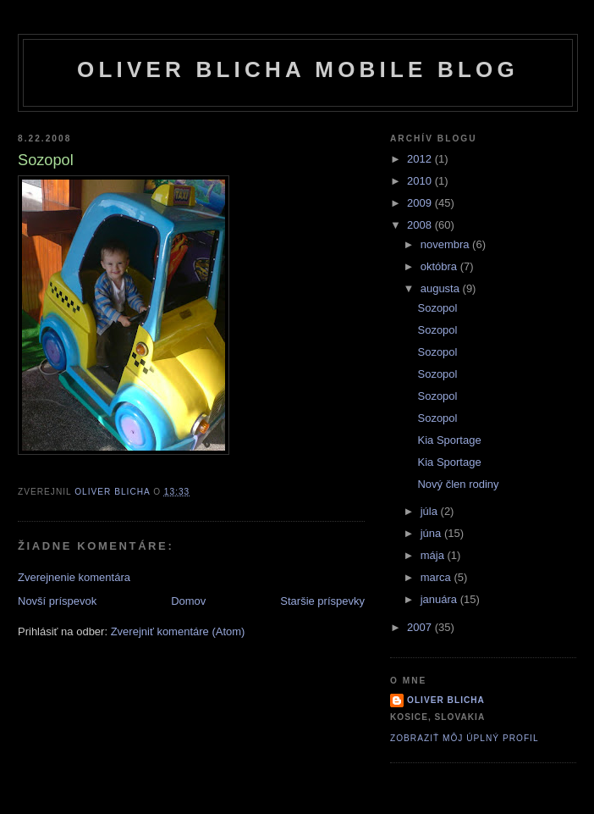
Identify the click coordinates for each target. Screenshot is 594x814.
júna (432, 533)
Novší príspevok (57, 601)
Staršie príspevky (322, 601)
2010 (421, 180)
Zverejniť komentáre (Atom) (178, 631)
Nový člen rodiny (457, 484)
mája (434, 555)
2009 (421, 203)
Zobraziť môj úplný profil (464, 738)
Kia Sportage (449, 440)
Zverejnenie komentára (74, 577)
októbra (440, 266)
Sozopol (437, 308)
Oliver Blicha (446, 700)
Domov (188, 601)
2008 (421, 225)
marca (437, 577)
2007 (421, 627)
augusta (442, 288)
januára (440, 599)
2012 (421, 158)
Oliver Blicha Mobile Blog (298, 69)
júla (431, 511)
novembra (446, 244)
